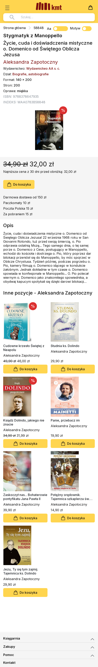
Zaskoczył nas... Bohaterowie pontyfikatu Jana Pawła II (25, 497)
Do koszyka (19, 184)
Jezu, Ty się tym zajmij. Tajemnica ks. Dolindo (20, 571)
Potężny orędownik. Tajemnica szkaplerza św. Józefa (70, 497)
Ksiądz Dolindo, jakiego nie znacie (23, 422)
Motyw (81, 28)
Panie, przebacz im (65, 420)
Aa (49, 29)
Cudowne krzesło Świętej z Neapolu (23, 348)
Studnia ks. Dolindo (65, 346)
